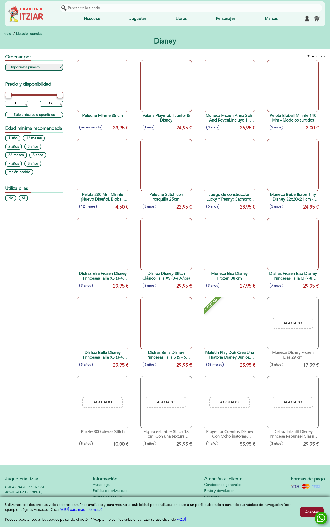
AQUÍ (181, 519)
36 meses (16, 155)
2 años (13, 146)
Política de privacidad (110, 490)
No (10, 198)
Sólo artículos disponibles (34, 114)
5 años (37, 155)
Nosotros (92, 18)
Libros (181, 18)
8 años (33, 163)
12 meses (34, 138)
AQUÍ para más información (82, 509)
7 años (13, 163)
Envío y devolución (219, 490)
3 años (33, 146)
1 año (12, 138)
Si (23, 198)
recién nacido (19, 172)
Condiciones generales (222, 484)
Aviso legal (101, 484)
